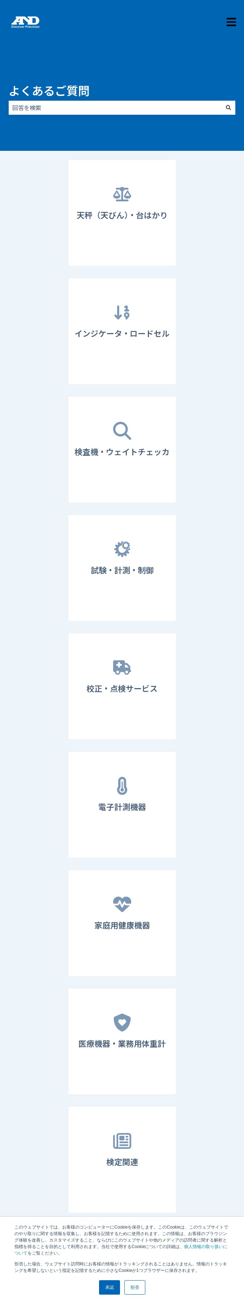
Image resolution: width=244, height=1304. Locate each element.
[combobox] (115, 107)
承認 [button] (109, 1287)
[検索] (228, 107)
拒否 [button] (134, 1287)
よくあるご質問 (49, 90)
